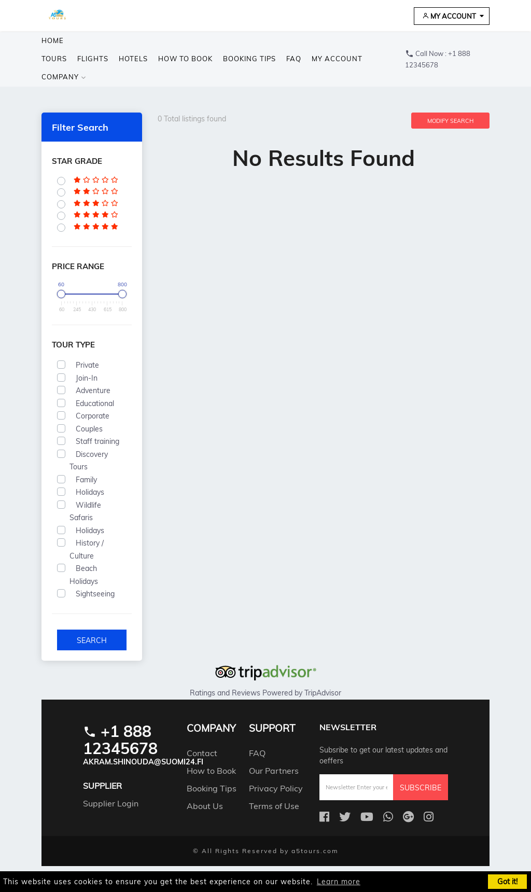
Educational (94, 403)
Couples (89, 429)
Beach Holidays (86, 575)
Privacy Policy (276, 788)
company (63, 77)
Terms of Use (274, 805)
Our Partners (274, 770)
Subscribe (420, 787)
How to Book (185, 58)
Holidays (89, 492)
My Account (449, 16)
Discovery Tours (88, 461)
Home (52, 40)
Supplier (102, 786)
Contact (202, 752)
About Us (205, 805)
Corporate (92, 416)
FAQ (293, 58)
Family (86, 479)
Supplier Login (110, 803)
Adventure (93, 390)
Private (87, 365)
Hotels (133, 58)
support (272, 728)
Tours (54, 58)
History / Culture (86, 549)
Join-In (86, 378)
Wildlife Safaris (85, 511)
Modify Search (450, 120)
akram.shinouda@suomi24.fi (143, 761)
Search (92, 640)
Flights (92, 58)
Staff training (97, 441)
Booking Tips (249, 58)
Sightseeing (95, 593)
